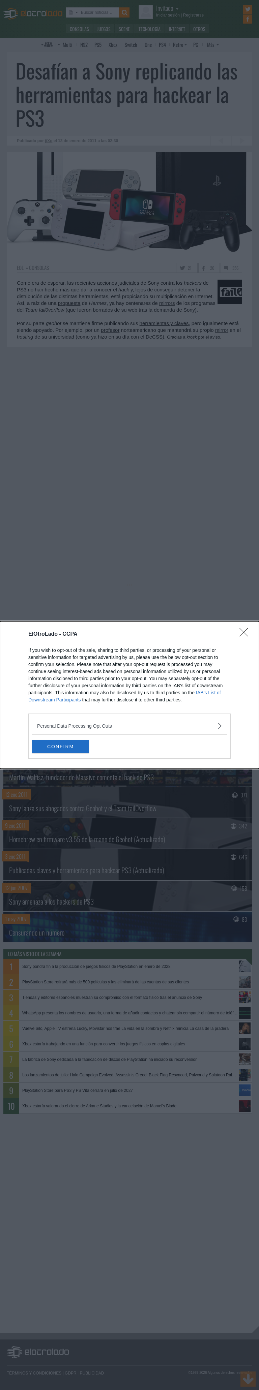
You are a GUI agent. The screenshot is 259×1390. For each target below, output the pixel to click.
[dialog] (129, 695)
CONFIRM (64, 746)
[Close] (245, 634)
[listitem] (129, 725)
